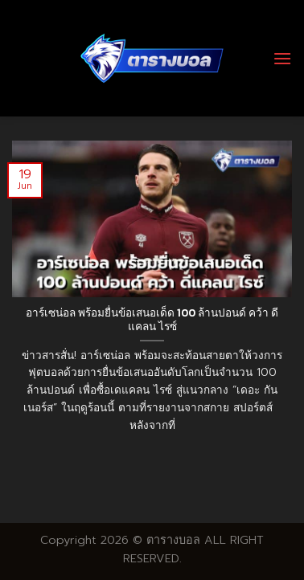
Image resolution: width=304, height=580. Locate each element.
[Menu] (282, 58)
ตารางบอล (173, 540)
